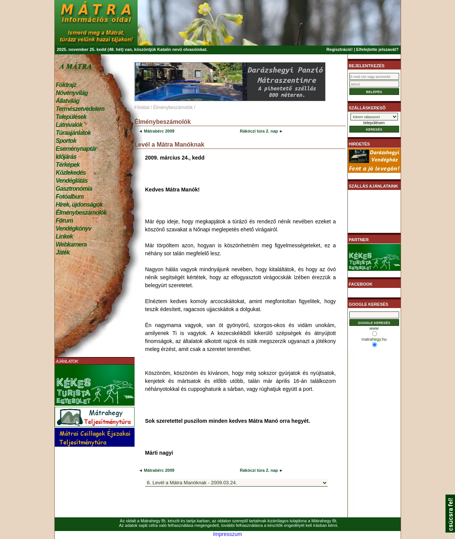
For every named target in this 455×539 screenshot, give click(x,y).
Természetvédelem (80, 109)
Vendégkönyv (74, 228)
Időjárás (66, 156)
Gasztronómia (74, 188)
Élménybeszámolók (81, 212)
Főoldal (142, 107)
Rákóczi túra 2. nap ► (261, 131)
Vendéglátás (72, 180)
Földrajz (66, 85)
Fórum (64, 220)
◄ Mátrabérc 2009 (156, 131)
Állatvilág (67, 101)
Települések (71, 117)
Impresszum (227, 534)
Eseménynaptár (76, 148)
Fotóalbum (70, 196)
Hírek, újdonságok (79, 204)
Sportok (66, 141)
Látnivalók (69, 125)
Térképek (68, 164)
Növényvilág (72, 93)
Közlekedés (71, 172)
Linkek (64, 236)
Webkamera (71, 244)
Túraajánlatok (73, 133)
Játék (63, 252)
